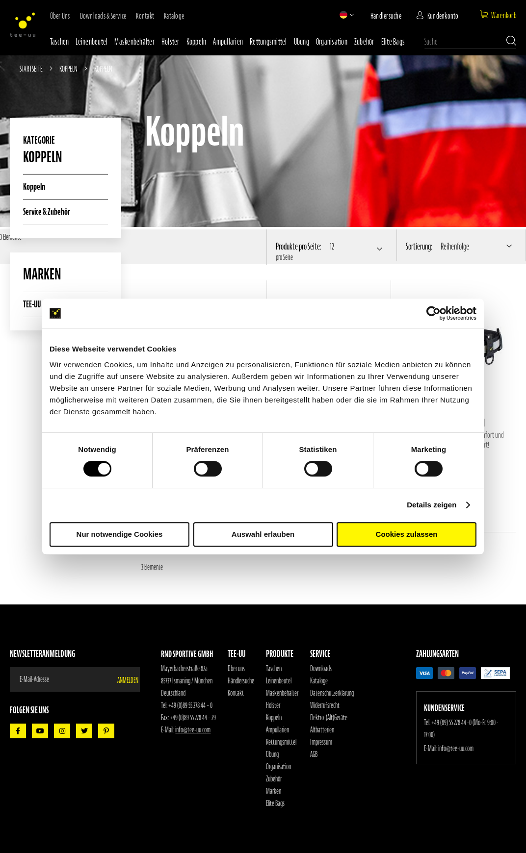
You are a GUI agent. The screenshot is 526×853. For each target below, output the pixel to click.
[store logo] (22, 24)
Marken (273, 791)
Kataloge (174, 15)
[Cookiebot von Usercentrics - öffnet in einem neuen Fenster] (433, 313)
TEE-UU (32, 304)
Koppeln (196, 42)
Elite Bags (393, 42)
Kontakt (145, 15)
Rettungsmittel (268, 42)
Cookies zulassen (407, 534)
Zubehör (364, 42)
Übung (301, 42)
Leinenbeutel (91, 42)
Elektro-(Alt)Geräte (328, 718)
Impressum (321, 742)
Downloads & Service (103, 15)
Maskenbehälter (134, 42)
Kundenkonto (443, 15)
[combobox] (470, 41)
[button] (343, 15)
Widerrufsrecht (325, 705)
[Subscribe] (128, 679)
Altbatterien (322, 730)
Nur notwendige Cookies (120, 534)
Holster (170, 42)
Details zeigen (431, 505)
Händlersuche (385, 15)
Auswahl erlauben (263, 534)
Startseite (32, 68)
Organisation (331, 42)
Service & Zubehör (46, 211)
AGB (313, 754)
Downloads (321, 669)
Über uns (60, 15)
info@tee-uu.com (192, 730)
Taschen (59, 42)
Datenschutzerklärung (332, 693)
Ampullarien (228, 42)
